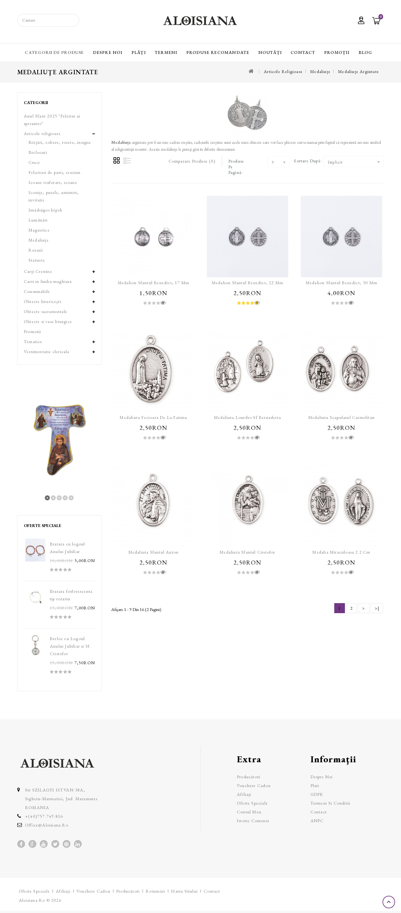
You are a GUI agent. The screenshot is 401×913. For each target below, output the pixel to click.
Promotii (32, 331)
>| (377, 608)
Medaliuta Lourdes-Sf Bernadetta (247, 417)
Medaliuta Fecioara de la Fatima (153, 417)
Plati (315, 785)
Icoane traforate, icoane (53, 182)
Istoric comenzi (253, 820)
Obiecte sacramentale (45, 311)
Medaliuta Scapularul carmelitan (341, 417)
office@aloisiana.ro (46, 825)
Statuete (37, 260)
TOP (389, 902)
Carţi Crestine (38, 271)
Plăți (139, 52)
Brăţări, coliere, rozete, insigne (60, 142)
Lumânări (38, 220)
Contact (303, 52)
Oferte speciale (252, 803)
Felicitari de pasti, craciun (55, 172)
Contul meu (249, 812)
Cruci (34, 162)
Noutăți (270, 52)
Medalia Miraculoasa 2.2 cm (341, 552)
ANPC (317, 820)
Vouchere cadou (254, 785)
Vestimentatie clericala (47, 351)
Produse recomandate (218, 52)
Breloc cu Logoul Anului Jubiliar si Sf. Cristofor (70, 646)
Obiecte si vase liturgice (48, 321)
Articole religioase (283, 71)
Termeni (166, 52)
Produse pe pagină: (236, 166)
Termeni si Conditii (330, 803)
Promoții (337, 52)
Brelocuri (38, 152)
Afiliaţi (244, 794)
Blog (365, 52)
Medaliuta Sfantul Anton (153, 552)
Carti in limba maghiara (48, 281)
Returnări (155, 891)
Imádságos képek (45, 210)
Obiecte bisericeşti (42, 301)
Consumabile (37, 291)
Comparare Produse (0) (192, 161)
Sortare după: (308, 161)
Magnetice (39, 230)
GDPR (317, 794)
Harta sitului (184, 891)
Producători (248, 777)
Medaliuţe (320, 71)
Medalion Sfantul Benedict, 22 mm (247, 282)
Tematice (33, 341)
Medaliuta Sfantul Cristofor (247, 552)
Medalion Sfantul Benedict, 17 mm (153, 282)
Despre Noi (108, 52)
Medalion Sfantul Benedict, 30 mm (341, 282)
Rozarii (36, 250)
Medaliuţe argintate (358, 71)
